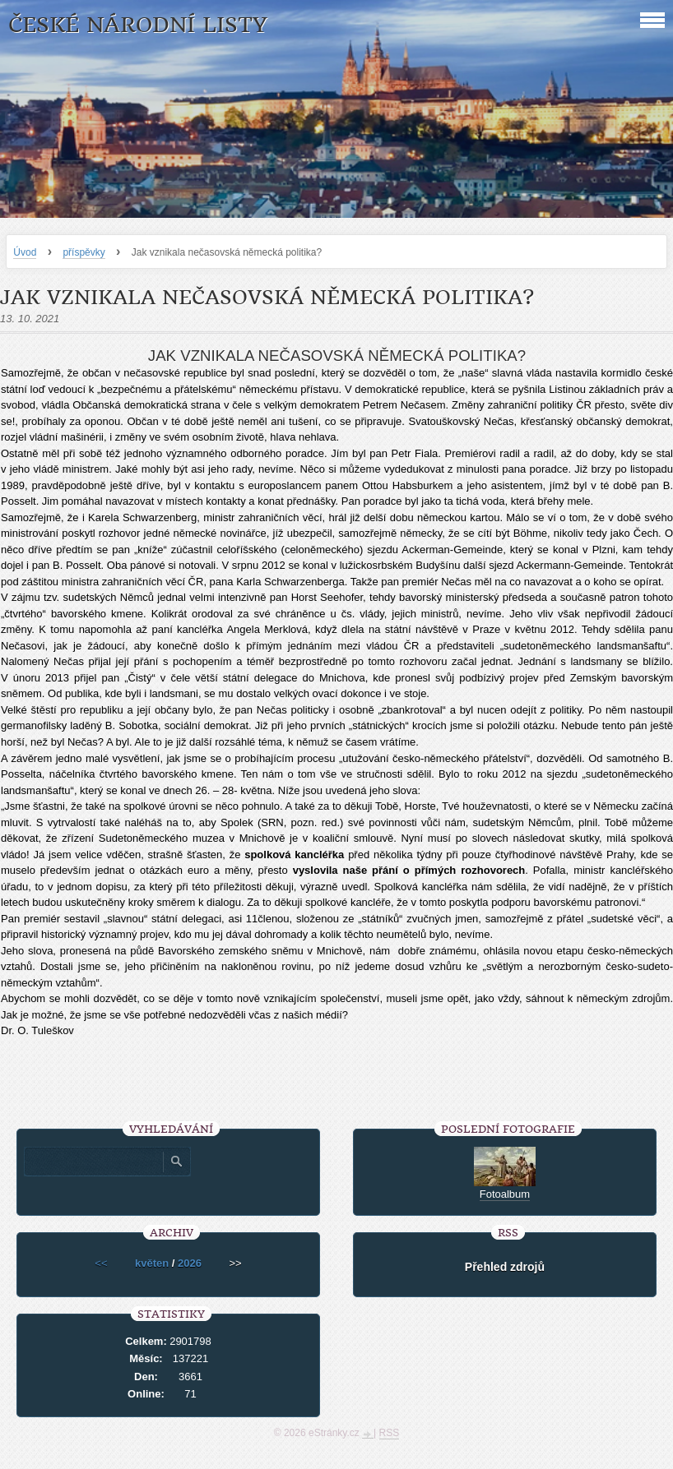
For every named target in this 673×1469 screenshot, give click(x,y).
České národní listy (137, 25)
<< (101, 1263)
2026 (190, 1263)
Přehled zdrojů (505, 1266)
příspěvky (83, 252)
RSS (389, 1433)
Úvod (24, 252)
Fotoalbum (505, 1194)
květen (152, 1263)
